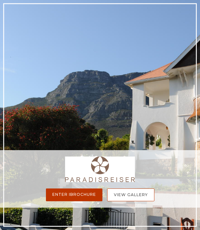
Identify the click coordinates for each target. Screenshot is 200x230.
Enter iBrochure (74, 194)
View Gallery (131, 194)
